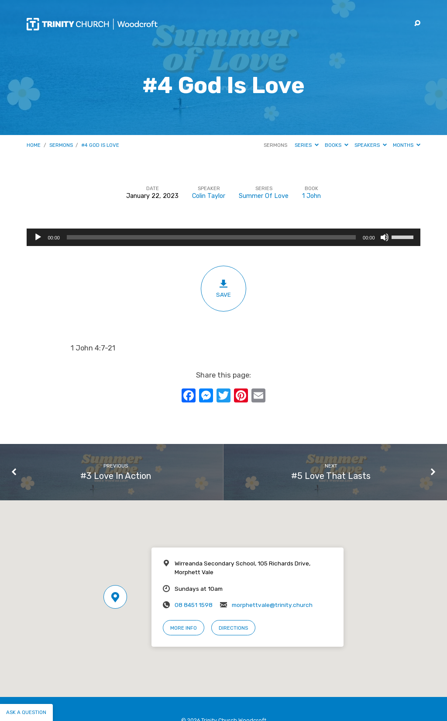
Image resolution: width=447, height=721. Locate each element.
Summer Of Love (264, 196)
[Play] (38, 237)
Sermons (61, 145)
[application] (223, 237)
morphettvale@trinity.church (272, 604)
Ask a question (26, 712)
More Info (183, 628)
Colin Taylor (208, 196)
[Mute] (384, 237)
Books (336, 145)
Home (34, 145)
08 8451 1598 (194, 604)
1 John (311, 196)
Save (223, 288)
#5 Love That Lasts (331, 476)
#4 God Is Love (100, 145)
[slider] (211, 237)
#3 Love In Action (115, 476)
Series (307, 145)
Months (406, 145)
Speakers (370, 145)
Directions (233, 628)
